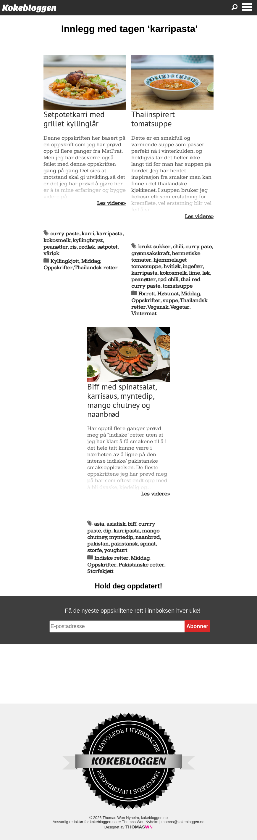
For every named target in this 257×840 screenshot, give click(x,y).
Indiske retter (111, 558)
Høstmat (168, 293)
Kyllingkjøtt (65, 261)
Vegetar (179, 307)
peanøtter (55, 247)
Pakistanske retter (141, 564)
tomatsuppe (178, 286)
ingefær (193, 266)
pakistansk (124, 543)
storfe (94, 550)
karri (88, 233)
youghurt (115, 550)
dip (107, 530)
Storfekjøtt (100, 571)
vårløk (51, 253)
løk (206, 273)
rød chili (168, 279)
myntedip (121, 537)
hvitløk (172, 266)
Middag (90, 261)
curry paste (64, 233)
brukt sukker (154, 246)
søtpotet (107, 247)
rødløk (87, 247)
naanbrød (147, 537)
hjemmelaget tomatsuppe (159, 263)
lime (194, 273)
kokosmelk (56, 240)
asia (99, 524)
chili (178, 246)
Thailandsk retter (96, 267)
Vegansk (158, 307)
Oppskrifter (57, 267)
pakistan (98, 543)
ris (73, 247)
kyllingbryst (88, 240)
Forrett (146, 293)
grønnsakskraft (150, 253)
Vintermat (143, 313)
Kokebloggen (29, 8)
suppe (170, 300)
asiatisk (115, 524)
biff (132, 524)
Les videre (110, 203)
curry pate (198, 246)
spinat (148, 543)
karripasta (109, 233)
